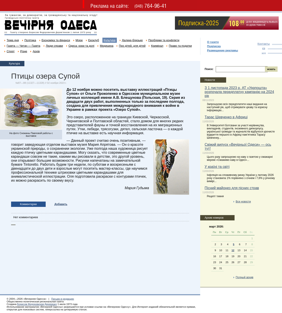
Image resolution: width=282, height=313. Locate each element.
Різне (23, 51)
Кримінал (157, 45)
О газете (213, 42)
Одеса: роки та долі (81, 45)
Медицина (106, 45)
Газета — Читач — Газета (23, 45)
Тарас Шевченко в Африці (226, 117)
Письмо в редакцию (62, 298)
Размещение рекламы (222, 50)
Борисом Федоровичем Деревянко (37, 304)
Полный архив (244, 277)
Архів (36, 51)
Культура (110, 40)
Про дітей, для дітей (132, 45)
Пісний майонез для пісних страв (232, 188)
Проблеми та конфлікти (163, 40)
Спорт (11, 51)
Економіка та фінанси (56, 40)
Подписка (214, 46)
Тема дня (13, 40)
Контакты (263, 43)
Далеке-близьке (132, 40)
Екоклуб (93, 40)
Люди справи (54, 45)
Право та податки (180, 45)
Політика (30, 40)
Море (79, 40)
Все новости (243, 201)
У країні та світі (217, 167)
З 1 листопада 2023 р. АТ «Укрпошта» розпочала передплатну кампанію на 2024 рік (239, 92)
